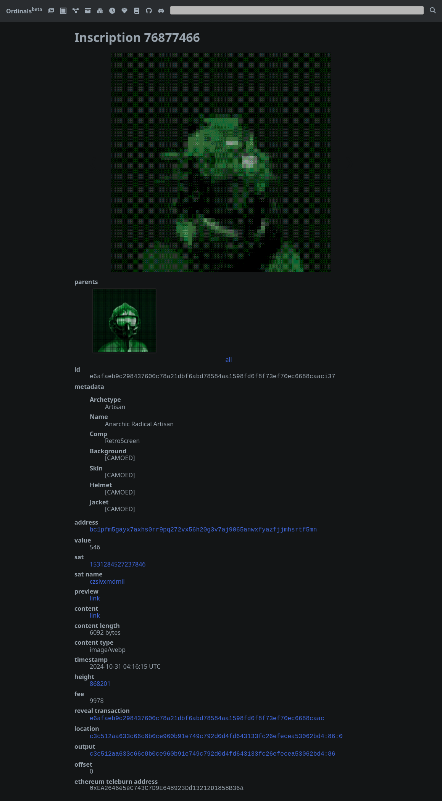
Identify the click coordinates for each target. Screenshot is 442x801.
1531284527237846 (117, 563)
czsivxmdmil (107, 580)
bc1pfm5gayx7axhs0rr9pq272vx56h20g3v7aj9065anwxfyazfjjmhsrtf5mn (203, 529)
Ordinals (24, 11)
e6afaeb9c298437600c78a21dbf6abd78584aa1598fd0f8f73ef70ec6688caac (207, 717)
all (228, 359)
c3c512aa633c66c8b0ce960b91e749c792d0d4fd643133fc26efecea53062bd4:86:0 (216, 734)
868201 (100, 683)
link (95, 597)
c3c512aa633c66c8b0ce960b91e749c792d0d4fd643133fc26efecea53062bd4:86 (212, 751)
